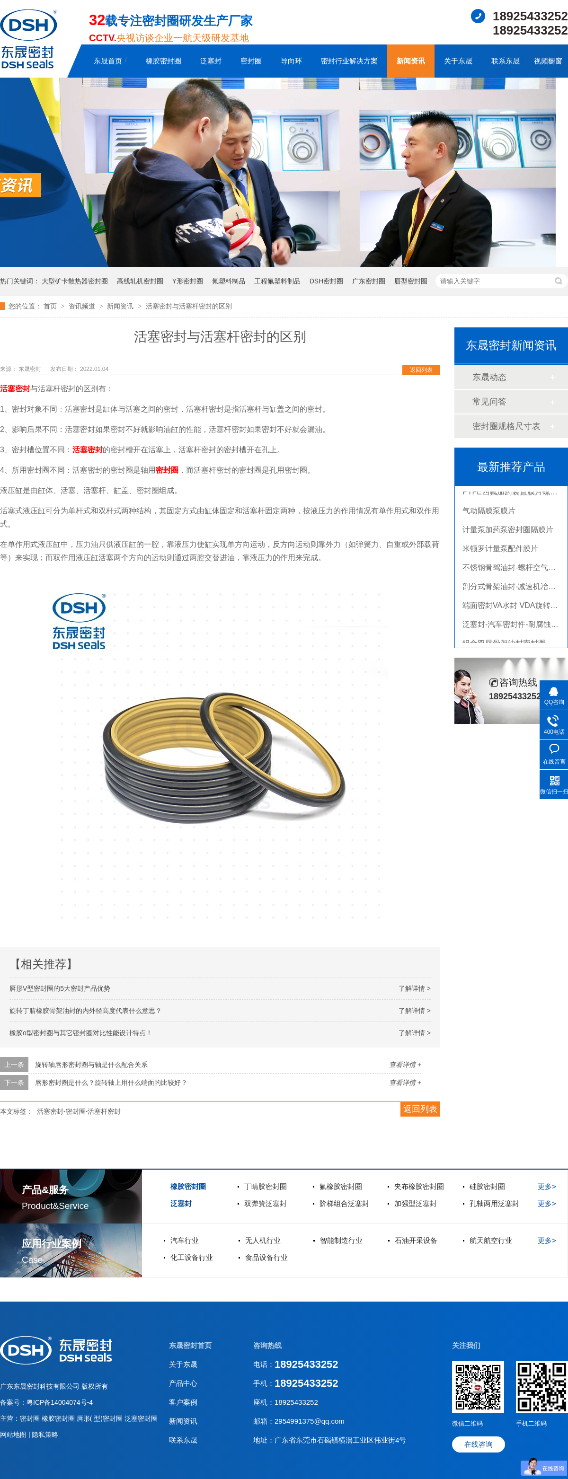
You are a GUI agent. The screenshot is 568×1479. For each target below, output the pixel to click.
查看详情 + (405, 1064)
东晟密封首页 (190, 1345)
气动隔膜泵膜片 (488, 513)
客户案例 (183, 1402)
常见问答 (489, 401)
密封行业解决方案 (349, 61)
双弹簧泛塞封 (265, 1203)
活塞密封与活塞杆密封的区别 (189, 306)
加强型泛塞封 (415, 1203)
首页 (51, 306)
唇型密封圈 (410, 281)
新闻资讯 (411, 61)
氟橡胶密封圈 (341, 1186)
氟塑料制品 (228, 281)
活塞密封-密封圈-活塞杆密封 (79, 1111)
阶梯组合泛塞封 (344, 1203)
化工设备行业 (191, 1257)
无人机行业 (263, 1240)
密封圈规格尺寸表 (506, 426)
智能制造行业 (341, 1240)
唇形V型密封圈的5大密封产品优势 (59, 988)
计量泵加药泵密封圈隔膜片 (507, 532)
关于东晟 (458, 61)
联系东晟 (505, 61)
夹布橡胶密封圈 (419, 1186)
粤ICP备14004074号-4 (60, 1402)
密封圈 (251, 61)
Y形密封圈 (187, 281)
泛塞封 (211, 61)
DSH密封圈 (327, 281)
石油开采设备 (416, 1240)
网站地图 (14, 1434)
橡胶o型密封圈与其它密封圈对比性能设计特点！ (80, 1033)
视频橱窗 (548, 61)
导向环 (291, 61)
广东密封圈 (368, 281)
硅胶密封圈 (487, 1186)
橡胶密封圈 (163, 61)
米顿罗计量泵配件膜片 (500, 551)
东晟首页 (108, 61)
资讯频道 (83, 306)
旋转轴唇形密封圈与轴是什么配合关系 (91, 1064)
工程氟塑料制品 (277, 281)
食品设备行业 (266, 1257)
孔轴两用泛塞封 (494, 1203)
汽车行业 (184, 1240)
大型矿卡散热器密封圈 (75, 281)
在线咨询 (478, 1444)
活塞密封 (15, 389)
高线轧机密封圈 (140, 281)
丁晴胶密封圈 (265, 1186)
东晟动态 (489, 377)
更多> (547, 1186)
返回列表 (421, 370)
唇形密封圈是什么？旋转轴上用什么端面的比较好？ (111, 1082)
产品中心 (183, 1383)
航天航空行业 (491, 1240)
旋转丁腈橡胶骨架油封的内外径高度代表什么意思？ (85, 1010)
